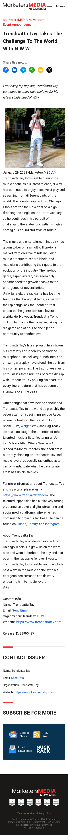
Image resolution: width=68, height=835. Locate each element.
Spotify (33, 524)
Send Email (20, 610)
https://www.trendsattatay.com (25, 495)
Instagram (52, 524)
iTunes (21, 524)
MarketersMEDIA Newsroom (23, 20)
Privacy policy (44, 813)
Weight (25, 426)
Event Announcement (19, 24)
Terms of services (26, 813)
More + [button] (60, 6)
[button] (49, 6)
